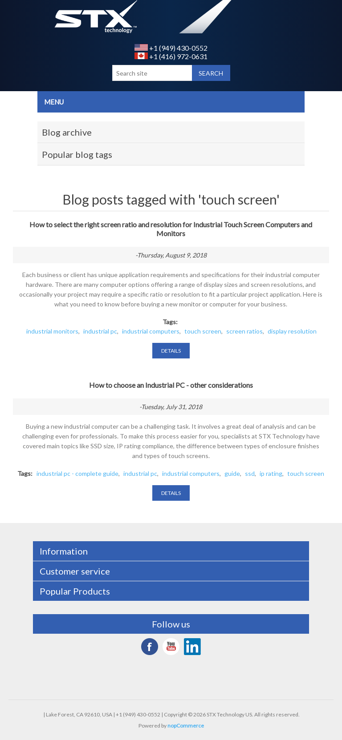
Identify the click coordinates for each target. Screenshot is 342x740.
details (171, 350)
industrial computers (150, 331)
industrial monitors (52, 331)
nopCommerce (185, 725)
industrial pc (100, 331)
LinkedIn (192, 646)
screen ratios (244, 331)
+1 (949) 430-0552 (171, 48)
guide (232, 473)
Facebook (149, 646)
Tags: (170, 322)
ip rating (271, 473)
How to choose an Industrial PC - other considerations (171, 385)
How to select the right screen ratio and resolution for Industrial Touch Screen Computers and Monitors (170, 228)
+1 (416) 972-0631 (171, 56)
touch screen (202, 331)
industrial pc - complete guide (77, 473)
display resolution (292, 331)
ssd (250, 473)
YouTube (171, 646)
